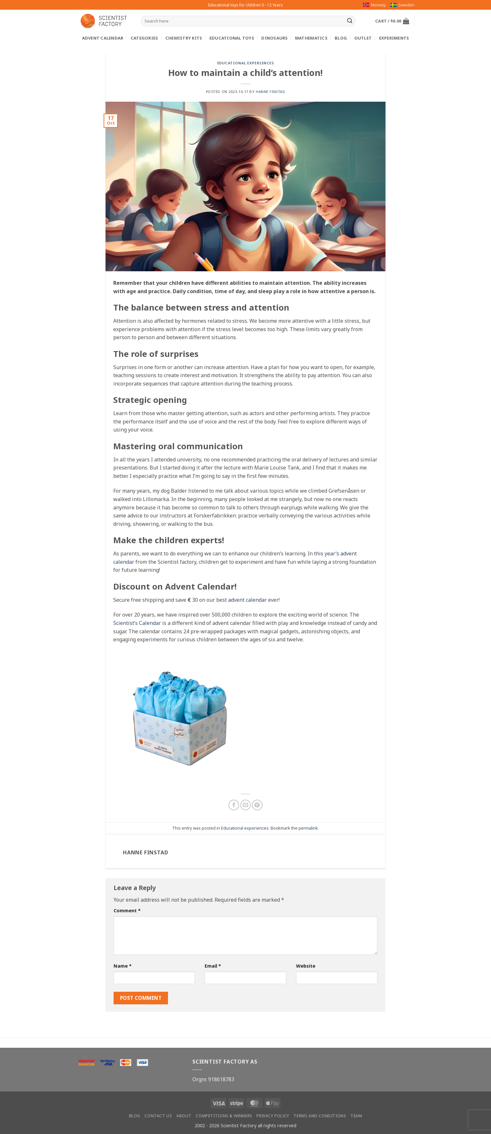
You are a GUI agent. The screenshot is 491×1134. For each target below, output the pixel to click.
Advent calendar (103, 38)
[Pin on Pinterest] (257, 805)
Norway (374, 5)
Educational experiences (245, 62)
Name (123, 966)
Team (356, 1116)
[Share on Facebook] (233, 805)
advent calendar (247, 599)
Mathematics (311, 38)
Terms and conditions (319, 1116)
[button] (392, 21)
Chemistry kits (183, 38)
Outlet (363, 38)
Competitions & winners (224, 1116)
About (183, 1116)
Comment (127, 910)
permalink (308, 828)
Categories (144, 38)
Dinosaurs (274, 38)
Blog (341, 38)
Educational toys (231, 38)
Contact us (158, 1116)
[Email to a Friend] (245, 805)
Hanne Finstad (270, 91)
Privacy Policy (272, 1116)
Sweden (402, 5)
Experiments (394, 38)
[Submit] (349, 21)
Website (305, 966)
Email (213, 966)
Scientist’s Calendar (137, 623)
